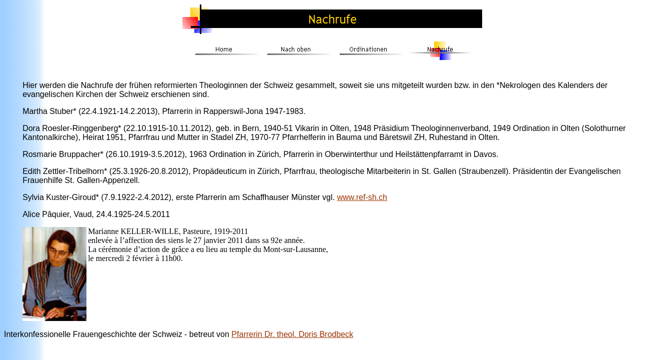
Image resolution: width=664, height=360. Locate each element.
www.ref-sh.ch (362, 197)
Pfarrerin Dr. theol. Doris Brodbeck (292, 334)
